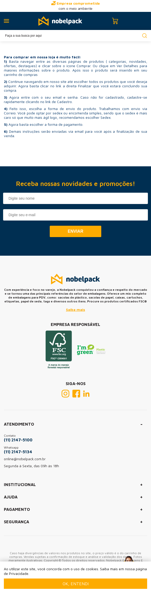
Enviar (75, 231)
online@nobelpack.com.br (25, 459)
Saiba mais (75, 309)
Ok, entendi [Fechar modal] (76, 583)
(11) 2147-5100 (18, 439)
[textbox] (75, 35)
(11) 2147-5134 (18, 451)
